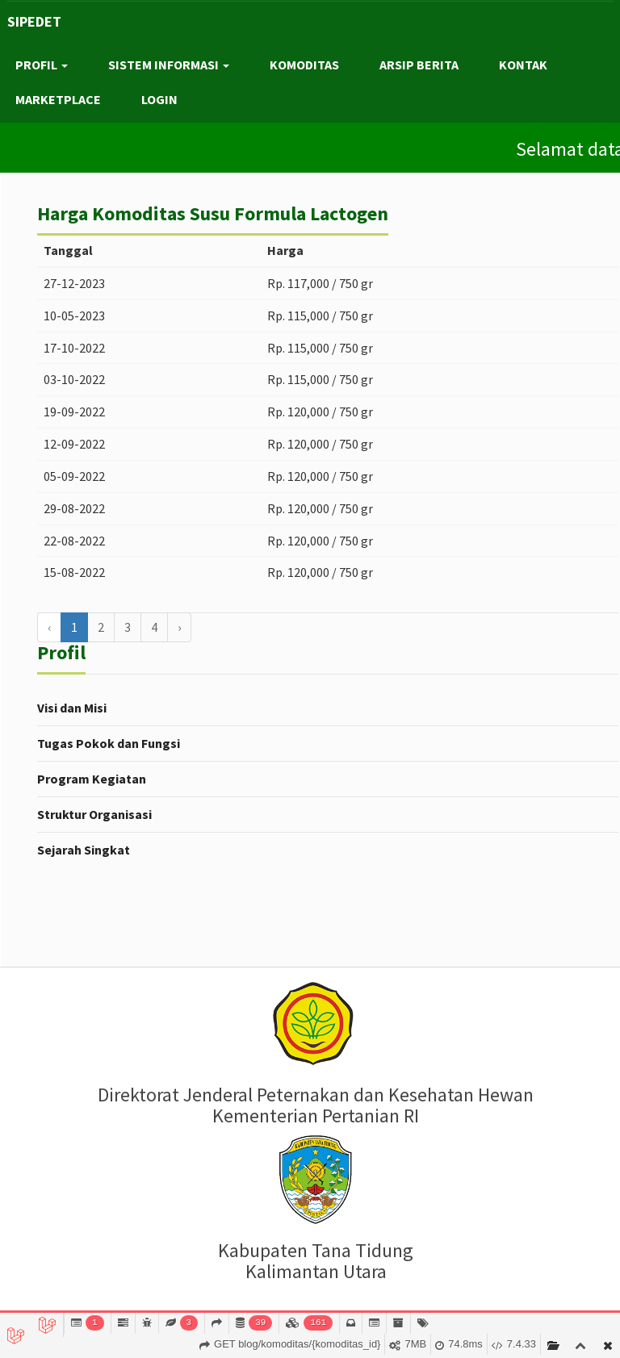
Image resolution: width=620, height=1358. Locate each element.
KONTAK (523, 64)
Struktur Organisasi (94, 814)
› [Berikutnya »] (179, 627)
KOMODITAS (304, 64)
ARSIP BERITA (419, 64)
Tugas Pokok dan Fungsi (108, 743)
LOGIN (159, 99)
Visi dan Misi (72, 708)
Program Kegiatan (91, 779)
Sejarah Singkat (83, 850)
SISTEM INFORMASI (168, 64)
